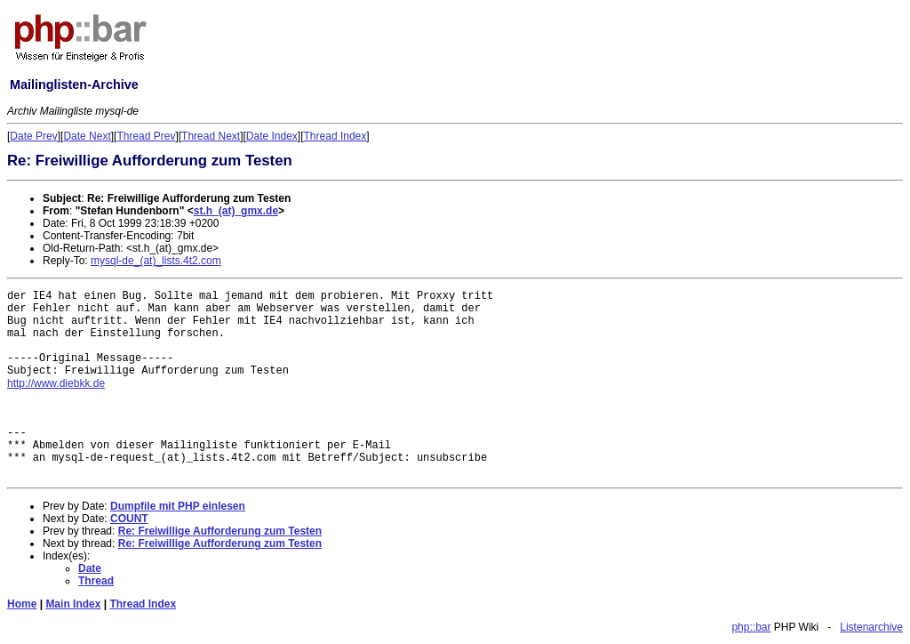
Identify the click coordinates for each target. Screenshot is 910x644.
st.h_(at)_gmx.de (236, 211)
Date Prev (33, 136)
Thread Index (335, 136)
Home (21, 604)
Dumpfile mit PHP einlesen (177, 506)
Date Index (272, 136)
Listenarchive (871, 627)
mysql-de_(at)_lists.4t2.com (156, 260)
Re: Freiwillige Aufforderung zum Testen (220, 531)
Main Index (72, 604)
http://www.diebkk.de (56, 383)
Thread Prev (145, 136)
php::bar (750, 627)
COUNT (129, 518)
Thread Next (210, 136)
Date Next (86, 136)
